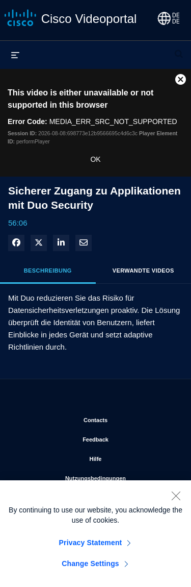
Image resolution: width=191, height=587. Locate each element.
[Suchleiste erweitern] (179, 49)
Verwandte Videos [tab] (143, 270)
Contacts (129, 418)
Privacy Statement (90, 545)
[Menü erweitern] (15, 54)
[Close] (176, 498)
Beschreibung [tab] (48, 270)
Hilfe (132, 457)
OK (95, 159)
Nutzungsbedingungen (120, 476)
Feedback (129, 437)
